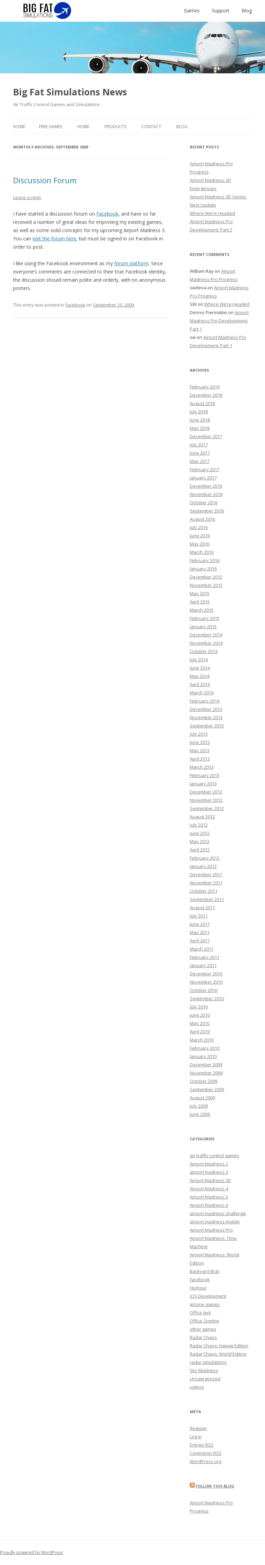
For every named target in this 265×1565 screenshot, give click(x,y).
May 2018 (199, 428)
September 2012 (207, 808)
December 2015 (206, 577)
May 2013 (199, 750)
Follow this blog (215, 1486)
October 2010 (203, 990)
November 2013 (206, 717)
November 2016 (206, 494)
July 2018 (199, 411)
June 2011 (200, 924)
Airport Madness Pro (211, 1230)
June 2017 (200, 453)
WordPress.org (205, 1461)
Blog (247, 10)
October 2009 (203, 1081)
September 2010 (207, 998)
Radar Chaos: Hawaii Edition (219, 1346)
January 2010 (203, 1056)
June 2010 (200, 1015)
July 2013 (199, 734)
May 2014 (199, 676)
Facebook (107, 213)
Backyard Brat (204, 1271)
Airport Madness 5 (209, 1197)
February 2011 (204, 957)
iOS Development (208, 1296)
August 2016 (202, 519)
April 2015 (200, 602)
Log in (196, 1436)
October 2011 (203, 891)
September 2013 (207, 726)
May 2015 (199, 593)
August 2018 (202, 403)
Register (198, 1428)
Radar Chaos (203, 1337)
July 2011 (199, 916)
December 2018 (206, 395)
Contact (151, 126)
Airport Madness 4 (209, 1188)
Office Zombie (204, 1321)
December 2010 (206, 974)
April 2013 (200, 759)
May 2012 (199, 841)
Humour (198, 1288)
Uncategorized (205, 1379)
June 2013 (200, 742)
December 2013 (206, 709)
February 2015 (204, 618)
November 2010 (206, 982)
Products (115, 126)
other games (203, 1329)
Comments (206, 1453)
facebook (75, 305)
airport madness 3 (209, 1172)
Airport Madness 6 (209, 1205)
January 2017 (203, 478)
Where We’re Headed (212, 213)
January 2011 (203, 965)
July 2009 (199, 1106)
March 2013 (202, 767)
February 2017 (204, 469)
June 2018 (200, 420)
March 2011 (202, 949)
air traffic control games (214, 1155)
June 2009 (200, 1114)
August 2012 (202, 816)
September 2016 (207, 511)
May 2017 (199, 461)
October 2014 (203, 651)
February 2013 (204, 775)
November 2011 (206, 883)
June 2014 (200, 668)
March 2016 (202, 552)
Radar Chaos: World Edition (218, 1354)
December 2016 (206, 486)
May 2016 (199, 544)
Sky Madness (204, 1370)
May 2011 (199, 932)
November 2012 (206, 800)
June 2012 (200, 833)
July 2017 (199, 445)
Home (19, 126)
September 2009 (207, 1089)
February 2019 (204, 387)
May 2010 (199, 1023)
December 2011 (206, 874)
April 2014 (200, 684)
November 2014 (206, 643)
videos (197, 1387)
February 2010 (204, 1048)
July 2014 (199, 659)
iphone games (205, 1304)
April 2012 (200, 850)
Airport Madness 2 (209, 1164)
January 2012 (203, 866)
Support (220, 10)
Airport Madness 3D (210, 1180)
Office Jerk (200, 1312)
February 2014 (204, 701)
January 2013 (203, 783)
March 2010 (202, 1040)
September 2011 (207, 899)
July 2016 (199, 527)
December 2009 (206, 1064)
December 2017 (206, 436)
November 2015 (206, 585)
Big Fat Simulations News (70, 92)
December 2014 (206, 635)
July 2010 (199, 1007)
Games (192, 10)
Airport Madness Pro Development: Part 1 (219, 320)
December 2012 (206, 792)
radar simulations (208, 1362)
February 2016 (204, 560)
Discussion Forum (45, 180)
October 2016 (203, 502)
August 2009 (202, 1098)
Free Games (50, 126)
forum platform (131, 263)
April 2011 (200, 940)
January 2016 (203, 569)
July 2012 (199, 825)
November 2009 (206, 1073)
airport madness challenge (218, 1213)
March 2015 (202, 610)
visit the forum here (54, 238)
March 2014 (202, 693)
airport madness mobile (215, 1222)
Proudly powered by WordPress (31, 1552)
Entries (202, 1445)
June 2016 (200, 535)
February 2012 (204, 858)
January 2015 (203, 626)
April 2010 (200, 1031)
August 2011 (202, 907)
